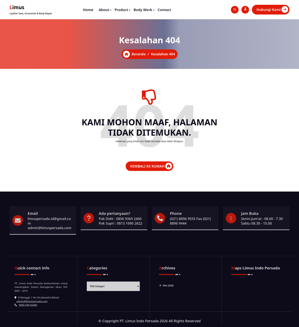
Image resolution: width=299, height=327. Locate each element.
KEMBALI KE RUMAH (151, 166)
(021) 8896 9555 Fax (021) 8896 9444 (190, 234)
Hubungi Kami (272, 9)
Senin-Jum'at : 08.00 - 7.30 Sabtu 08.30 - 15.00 (262, 234)
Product (121, 9)
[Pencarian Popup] (235, 10)
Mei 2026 (168, 318)
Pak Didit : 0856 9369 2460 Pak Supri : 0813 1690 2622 (120, 234)
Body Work (143, 9)
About (104, 9)
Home (88, 9)
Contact (164, 9)
